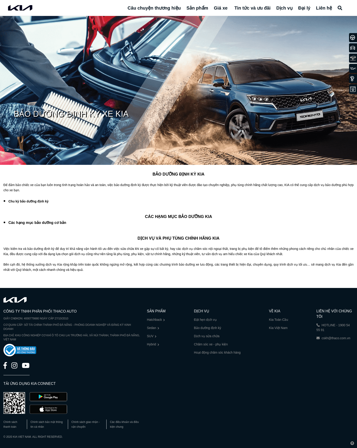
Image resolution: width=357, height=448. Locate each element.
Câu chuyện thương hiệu (154, 7)
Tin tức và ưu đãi (252, 7)
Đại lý (304, 7)
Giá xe (220, 7)
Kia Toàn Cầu (278, 319)
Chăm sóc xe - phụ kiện (211, 344)
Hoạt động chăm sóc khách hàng (217, 352)
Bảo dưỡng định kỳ (207, 328)
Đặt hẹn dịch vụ (205, 319)
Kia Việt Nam (278, 328)
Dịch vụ (284, 7)
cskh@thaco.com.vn (333, 338)
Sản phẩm (197, 7)
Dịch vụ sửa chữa (206, 336)
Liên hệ (324, 7)
